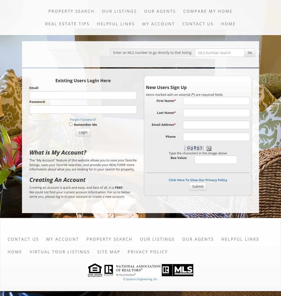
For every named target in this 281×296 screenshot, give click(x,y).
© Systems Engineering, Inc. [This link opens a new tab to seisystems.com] (140, 279)
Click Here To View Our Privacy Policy (198, 180)
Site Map (108, 252)
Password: (37, 101)
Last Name (166, 112)
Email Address (164, 124)
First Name (166, 101)
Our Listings (119, 11)
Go (250, 52)
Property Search (71, 11)
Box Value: (179, 158)
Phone (171, 136)
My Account (158, 24)
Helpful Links (116, 24)
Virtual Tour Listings (60, 252)
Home (228, 24)
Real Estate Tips (67, 24)
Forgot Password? (83, 119)
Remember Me (83, 124)
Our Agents (160, 11)
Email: (34, 88)
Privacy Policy (148, 252)
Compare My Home (208, 11)
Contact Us (198, 24)
